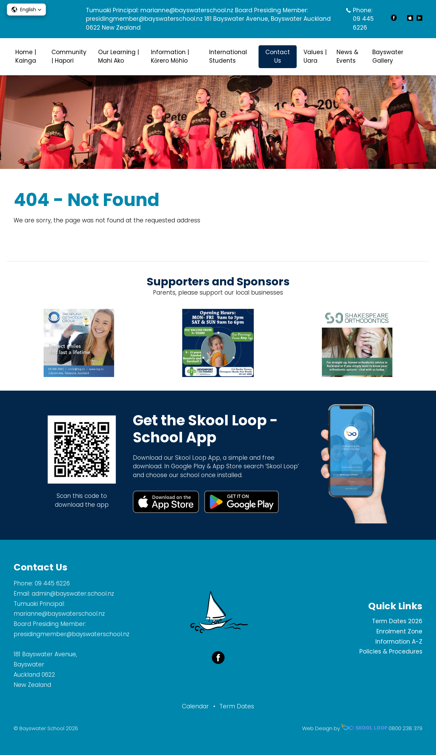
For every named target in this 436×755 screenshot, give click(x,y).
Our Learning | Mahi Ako (118, 56)
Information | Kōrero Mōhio (170, 56)
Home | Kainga (25, 56)
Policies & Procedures (390, 651)
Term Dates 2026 (397, 621)
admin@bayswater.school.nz (73, 593)
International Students (228, 56)
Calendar (195, 706)
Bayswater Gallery (387, 56)
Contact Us (277, 56)
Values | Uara (315, 56)
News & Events (347, 56)
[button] (26, 9)
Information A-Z (398, 642)
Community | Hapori (69, 56)
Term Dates (236, 706)
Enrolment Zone (399, 631)
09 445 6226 (363, 23)
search (418, 56)
